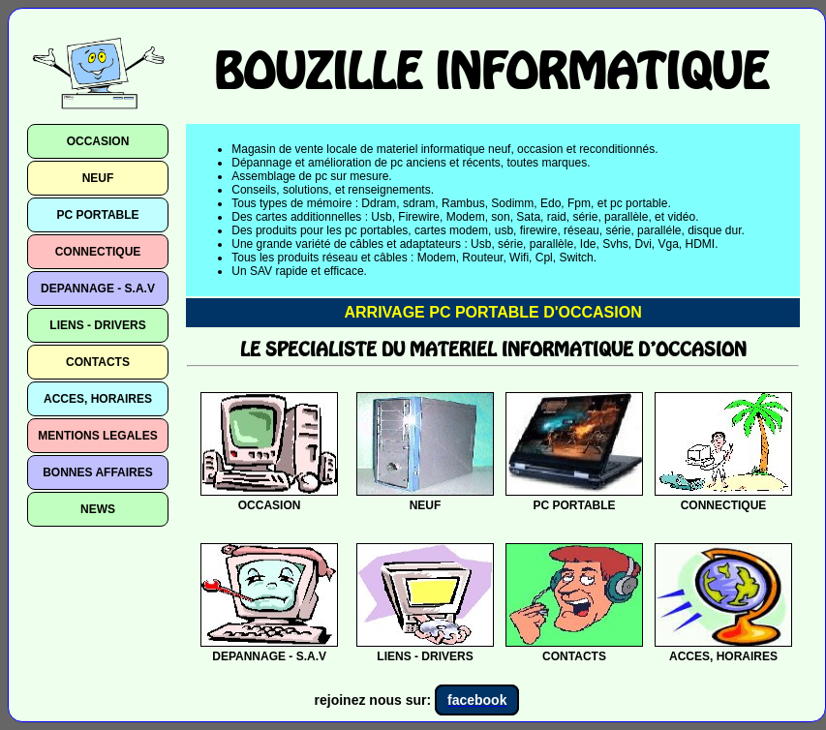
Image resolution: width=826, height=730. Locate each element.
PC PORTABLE (97, 215)
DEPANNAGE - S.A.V (98, 288)
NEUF (98, 178)
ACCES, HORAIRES (98, 399)
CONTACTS (98, 362)
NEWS (97, 509)
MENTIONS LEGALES (97, 435)
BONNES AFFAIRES (98, 472)
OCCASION (98, 141)
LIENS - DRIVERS (97, 325)
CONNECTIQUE (98, 252)
